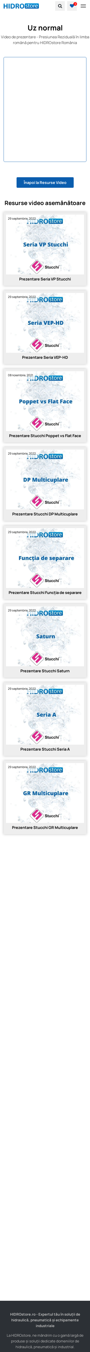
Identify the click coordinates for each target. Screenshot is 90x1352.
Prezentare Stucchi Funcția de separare (45, 592)
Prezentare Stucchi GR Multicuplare (45, 827)
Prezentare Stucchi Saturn (45, 670)
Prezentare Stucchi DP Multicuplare (45, 514)
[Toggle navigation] (83, 6)
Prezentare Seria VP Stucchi (45, 279)
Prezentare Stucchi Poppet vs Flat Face (45, 435)
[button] (72, 6)
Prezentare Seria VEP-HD (45, 357)
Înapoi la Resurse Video (45, 182)
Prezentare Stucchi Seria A (45, 749)
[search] (60, 6)
